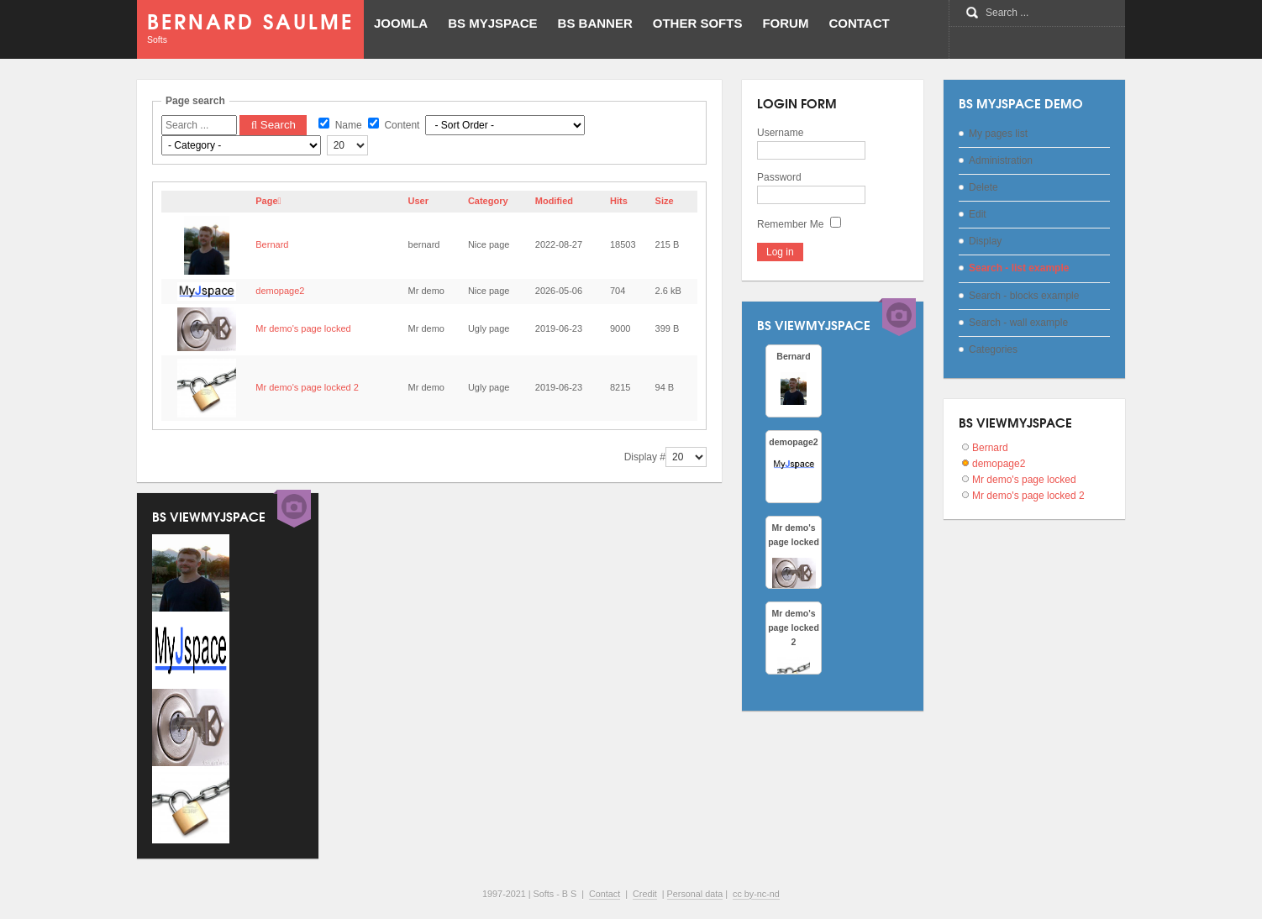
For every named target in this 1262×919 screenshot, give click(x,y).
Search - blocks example (1024, 296)
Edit (977, 214)
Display (985, 241)
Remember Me (790, 224)
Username (780, 133)
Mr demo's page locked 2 (307, 387)
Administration (1001, 160)
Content (393, 125)
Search (273, 124)
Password (779, 177)
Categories (993, 349)
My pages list (998, 133)
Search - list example (1019, 268)
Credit (645, 894)
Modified (554, 201)
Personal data (695, 894)
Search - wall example (1018, 322)
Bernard (271, 244)
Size (664, 201)
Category (488, 201)
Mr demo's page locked (302, 328)
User (418, 201)
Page (268, 201)
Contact (604, 894)
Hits (619, 201)
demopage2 (279, 291)
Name (339, 125)
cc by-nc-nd (756, 894)
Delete (983, 187)
